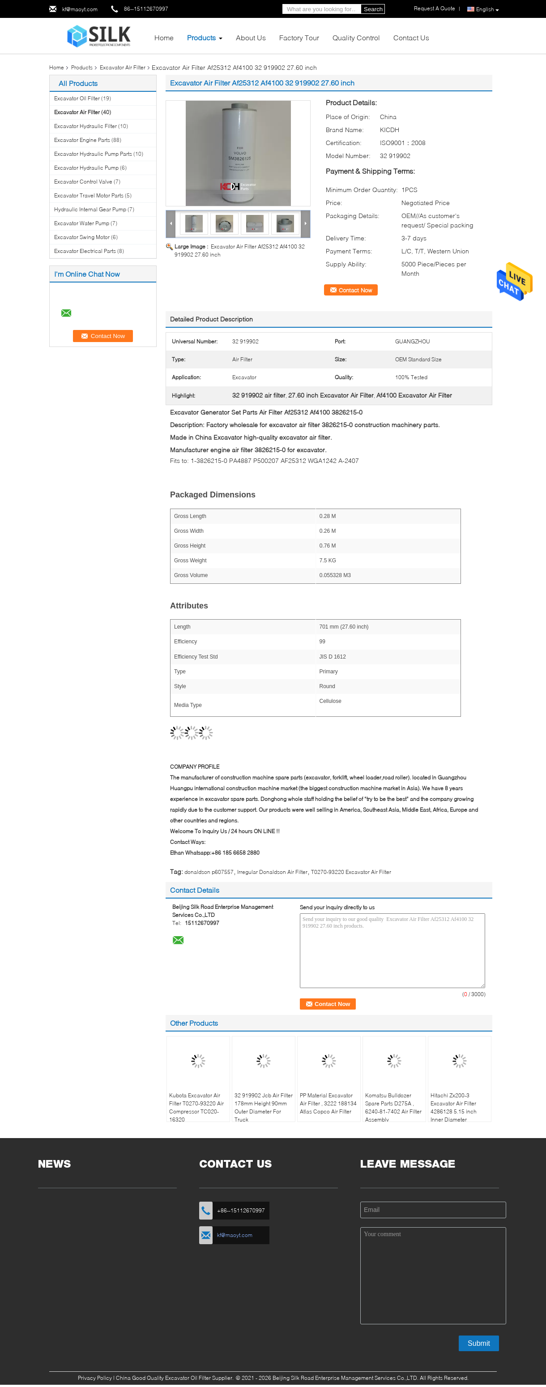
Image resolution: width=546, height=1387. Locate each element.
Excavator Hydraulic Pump (86, 167)
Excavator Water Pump (81, 223)
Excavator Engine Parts (82, 140)
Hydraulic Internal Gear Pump (90, 209)
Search (373, 9)
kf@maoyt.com (80, 9)
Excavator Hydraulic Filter (85, 126)
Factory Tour (299, 37)
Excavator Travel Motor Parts (89, 195)
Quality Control (356, 37)
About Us (251, 37)
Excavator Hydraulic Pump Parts (93, 153)
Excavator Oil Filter (77, 98)
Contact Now (355, 290)
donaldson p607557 (209, 872)
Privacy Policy (95, 1377)
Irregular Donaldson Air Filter (272, 872)
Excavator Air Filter (122, 67)
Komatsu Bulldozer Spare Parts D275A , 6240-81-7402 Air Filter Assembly (393, 1107)
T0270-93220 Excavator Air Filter (351, 872)
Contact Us (411, 37)
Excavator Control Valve (83, 181)
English (487, 9)
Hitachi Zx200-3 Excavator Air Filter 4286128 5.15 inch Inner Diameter (454, 1107)
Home (164, 37)
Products (201, 37)
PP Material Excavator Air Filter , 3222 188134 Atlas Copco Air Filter (328, 1103)
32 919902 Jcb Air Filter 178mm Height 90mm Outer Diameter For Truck (264, 1107)
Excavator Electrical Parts (85, 251)
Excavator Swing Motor (82, 237)
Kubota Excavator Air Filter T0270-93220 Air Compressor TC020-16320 (196, 1107)
